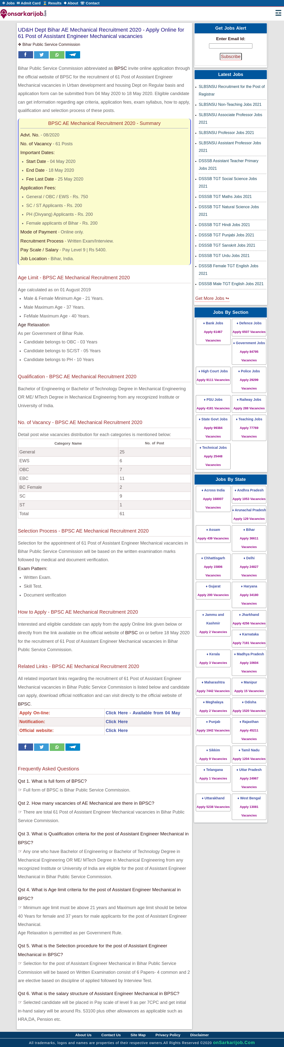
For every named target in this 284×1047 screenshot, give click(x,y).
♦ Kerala (213, 658)
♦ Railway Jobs (249, 404)
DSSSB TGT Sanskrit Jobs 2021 (227, 245)
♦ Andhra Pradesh (249, 494)
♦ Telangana (213, 774)
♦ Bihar (249, 538)
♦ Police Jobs (249, 379)
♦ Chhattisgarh (213, 566)
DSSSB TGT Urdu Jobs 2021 (224, 256)
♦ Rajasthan (249, 730)
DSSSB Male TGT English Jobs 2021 (231, 284)
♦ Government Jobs (249, 351)
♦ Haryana (249, 594)
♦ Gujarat (213, 590)
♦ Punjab (213, 726)
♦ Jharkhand (249, 619)
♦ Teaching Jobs (249, 427)
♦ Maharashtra (213, 686)
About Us (83, 1035)
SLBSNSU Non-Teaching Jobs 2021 (230, 104)
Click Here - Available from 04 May (143, 712)
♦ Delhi (249, 566)
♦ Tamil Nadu (249, 754)
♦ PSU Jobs (213, 404)
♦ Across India (213, 498)
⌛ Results (52, 3)
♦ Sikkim (213, 754)
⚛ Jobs (8, 3)
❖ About (70, 3)
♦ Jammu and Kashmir (213, 623)
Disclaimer (199, 1035)
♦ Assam (213, 534)
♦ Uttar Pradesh (249, 778)
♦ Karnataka (249, 638)
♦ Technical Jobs (213, 456)
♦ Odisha (249, 706)
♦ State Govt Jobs (213, 427)
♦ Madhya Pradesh (249, 662)
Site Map (138, 1035)
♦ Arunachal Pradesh (249, 514)
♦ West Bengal (249, 806)
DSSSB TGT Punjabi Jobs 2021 (226, 235)
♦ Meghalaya (213, 706)
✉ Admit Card (28, 3)
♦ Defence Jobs (249, 327)
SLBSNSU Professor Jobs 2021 (226, 133)
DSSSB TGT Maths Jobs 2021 (225, 197)
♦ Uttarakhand (213, 802)
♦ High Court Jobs (213, 375)
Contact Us (111, 1035)
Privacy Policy (167, 1035)
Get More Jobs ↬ (212, 298)
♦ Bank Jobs (213, 331)
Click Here (117, 721)
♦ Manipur (249, 686)
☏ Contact (89, 3)
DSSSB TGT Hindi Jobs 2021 (224, 225)
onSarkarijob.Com (234, 1042)
